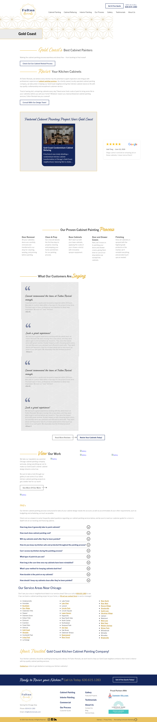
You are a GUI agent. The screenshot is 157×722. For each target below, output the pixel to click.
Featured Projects (91, 695)
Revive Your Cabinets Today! (91, 437)
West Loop (104, 618)
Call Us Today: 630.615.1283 (82, 679)
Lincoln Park (66, 608)
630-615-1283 (30, 708)
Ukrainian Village (107, 611)
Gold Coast (26, 630)
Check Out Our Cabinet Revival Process (38, 63)
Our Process (99, 12)
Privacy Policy (104, 719)
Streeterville (105, 606)
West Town (104, 620)
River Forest (66, 637)
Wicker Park (105, 625)
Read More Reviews (62, 437)
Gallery (110, 12)
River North (66, 640)
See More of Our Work (32, 487)
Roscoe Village (106, 603)
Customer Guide (65, 710)
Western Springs (106, 623)
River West (104, 601)
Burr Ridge (26, 608)
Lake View (65, 603)
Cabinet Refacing (70, 12)
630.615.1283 (131, 7)
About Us (131, 12)
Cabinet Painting (54, 12)
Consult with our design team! (35, 102)
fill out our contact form (68, 596)
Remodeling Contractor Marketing (124, 719)
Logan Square (66, 613)
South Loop (105, 608)
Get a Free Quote (114, 6)
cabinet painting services (48, 81)
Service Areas (89, 712)
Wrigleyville (105, 635)
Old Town (65, 628)
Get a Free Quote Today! (124, 679)
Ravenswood (66, 635)
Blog (86, 710)
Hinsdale (25, 632)
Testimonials (120, 12)
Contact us (24, 666)
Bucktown (26, 606)
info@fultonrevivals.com (33, 711)
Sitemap (95, 719)
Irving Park (26, 637)
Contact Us (89, 708)
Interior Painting (86, 12)
